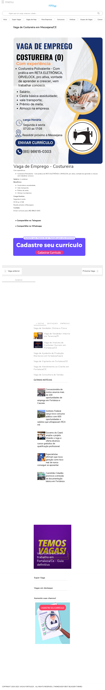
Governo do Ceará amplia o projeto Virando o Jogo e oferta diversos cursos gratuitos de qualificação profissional (50, 439)
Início (5, 19)
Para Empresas (47, 19)
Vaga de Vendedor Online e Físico (50, 328)
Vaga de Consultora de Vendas (49, 375)
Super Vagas (16, 19)
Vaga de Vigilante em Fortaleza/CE (51, 361)
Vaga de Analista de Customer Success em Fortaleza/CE (55, 345)
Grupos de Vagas (86, 19)
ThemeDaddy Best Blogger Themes (68, 687)
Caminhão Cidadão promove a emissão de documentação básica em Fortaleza (55, 477)
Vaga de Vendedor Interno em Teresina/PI (57, 335)
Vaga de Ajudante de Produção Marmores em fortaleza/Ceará (49, 354)
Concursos (61, 19)
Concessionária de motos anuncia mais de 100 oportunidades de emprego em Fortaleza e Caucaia (50, 396)
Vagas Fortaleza (27, 687)
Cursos (100, 19)
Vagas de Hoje (31, 19)
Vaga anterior (14, 271)
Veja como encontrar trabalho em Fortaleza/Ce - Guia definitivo (51, 559)
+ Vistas (40, 323)
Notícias (72, 19)
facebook (18, 280)
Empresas (65, 323)
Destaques (52, 323)
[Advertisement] (52, 302)
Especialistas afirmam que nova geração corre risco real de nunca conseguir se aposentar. (50, 460)
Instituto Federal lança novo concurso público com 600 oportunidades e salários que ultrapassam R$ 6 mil (51, 418)
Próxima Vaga (89, 271)
